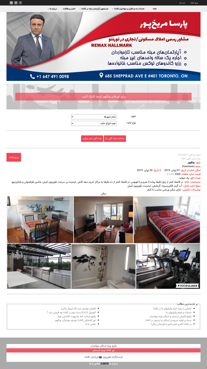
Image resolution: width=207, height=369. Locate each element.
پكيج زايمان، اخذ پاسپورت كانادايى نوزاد (76, 317)
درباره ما (52, 9)
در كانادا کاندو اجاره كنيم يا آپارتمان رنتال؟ (171, 324)
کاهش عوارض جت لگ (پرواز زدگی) (78, 309)
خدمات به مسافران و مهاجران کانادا (128, 9)
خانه (155, 9)
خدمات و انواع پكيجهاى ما (178, 313)
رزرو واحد (14, 157)
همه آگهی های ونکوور (92, 138)
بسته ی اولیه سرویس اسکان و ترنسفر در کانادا (168, 320)
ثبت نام (182, 2)
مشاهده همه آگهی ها (114, 138)
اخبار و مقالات (69, 9)
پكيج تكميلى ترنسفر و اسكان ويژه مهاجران (170, 317)
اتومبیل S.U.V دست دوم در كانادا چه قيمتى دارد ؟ (71, 313)
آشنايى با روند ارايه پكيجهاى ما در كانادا (172, 309)
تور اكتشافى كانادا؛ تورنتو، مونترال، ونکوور (75, 320)
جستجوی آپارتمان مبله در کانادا (93, 9)
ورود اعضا (194, 2)
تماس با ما (91, 324)
